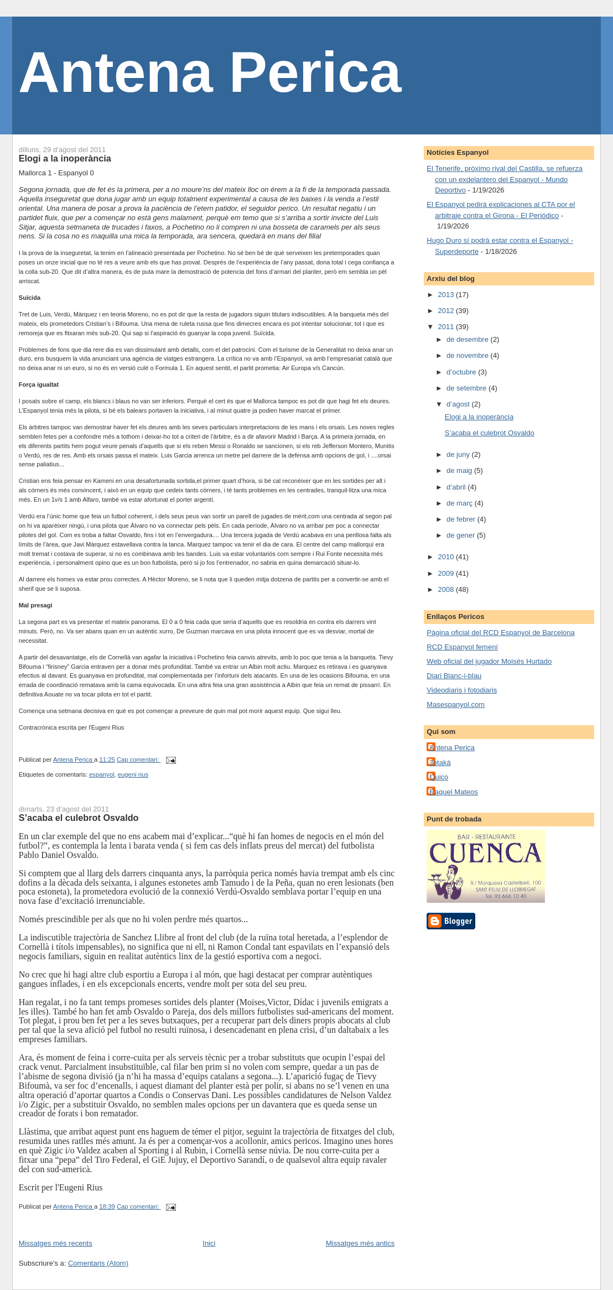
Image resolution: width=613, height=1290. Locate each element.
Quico (438, 777)
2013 (447, 294)
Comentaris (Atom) (98, 1263)
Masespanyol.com (456, 704)
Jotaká (439, 762)
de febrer (461, 519)
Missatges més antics (360, 1243)
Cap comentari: (139, 759)
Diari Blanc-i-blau (454, 676)
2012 (447, 310)
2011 (447, 326)
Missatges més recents (55, 1243)
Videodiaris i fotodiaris (462, 690)
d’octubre (462, 372)
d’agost (459, 404)
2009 (447, 573)
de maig (460, 470)
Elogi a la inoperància (65, 158)
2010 (447, 557)
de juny (459, 454)
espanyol (101, 774)
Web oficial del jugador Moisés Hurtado (489, 661)
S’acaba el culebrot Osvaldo (79, 818)
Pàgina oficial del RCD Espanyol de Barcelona (500, 632)
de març (460, 503)
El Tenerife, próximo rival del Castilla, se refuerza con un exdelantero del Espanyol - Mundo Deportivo (505, 179)
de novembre (468, 355)
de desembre (468, 339)
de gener (461, 535)
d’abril (456, 487)
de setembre (467, 388)
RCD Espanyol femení (462, 647)
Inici (208, 1243)
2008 (447, 589)
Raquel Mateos (453, 792)
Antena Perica (210, 72)
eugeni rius (133, 774)
